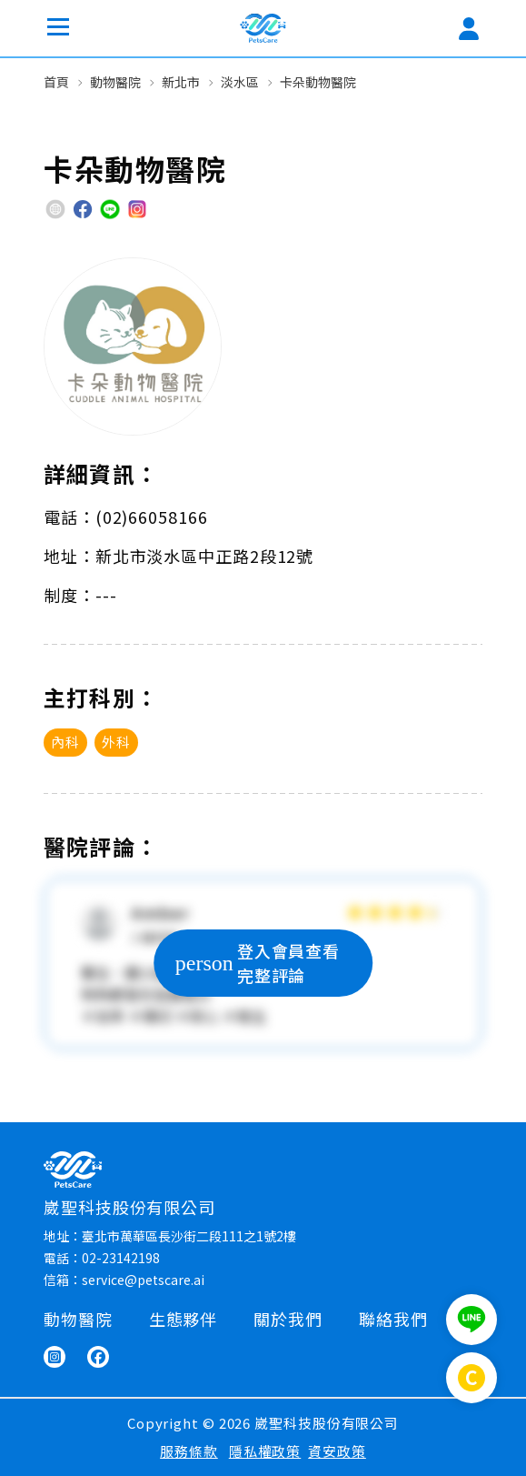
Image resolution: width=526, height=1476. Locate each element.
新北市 (181, 82)
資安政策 (337, 1451)
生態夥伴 (183, 1318)
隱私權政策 (265, 1451)
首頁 (56, 82)
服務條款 (189, 1451)
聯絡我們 (393, 1318)
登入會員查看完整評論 (257, 963)
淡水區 (240, 82)
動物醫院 (115, 82)
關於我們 (288, 1318)
